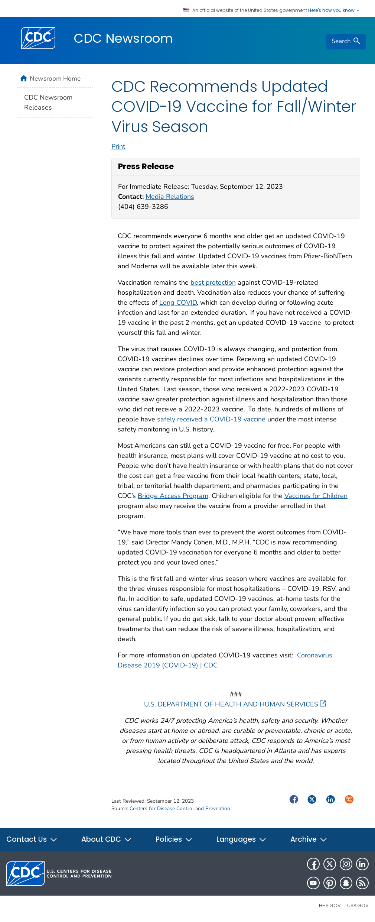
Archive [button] (308, 839)
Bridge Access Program (173, 495)
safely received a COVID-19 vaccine (211, 419)
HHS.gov (330, 905)
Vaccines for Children (316, 495)
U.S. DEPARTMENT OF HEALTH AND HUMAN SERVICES (235, 704)
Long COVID (178, 302)
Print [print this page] (118, 146)
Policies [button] (174, 839)
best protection (213, 282)
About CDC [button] (106, 839)
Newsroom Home (55, 78)
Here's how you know (334, 10)
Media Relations (170, 196)
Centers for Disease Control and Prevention (180, 808)
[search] (346, 41)
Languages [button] (241, 839)
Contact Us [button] (32, 839)
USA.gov (358, 905)
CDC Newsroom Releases (48, 102)
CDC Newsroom (123, 38)
